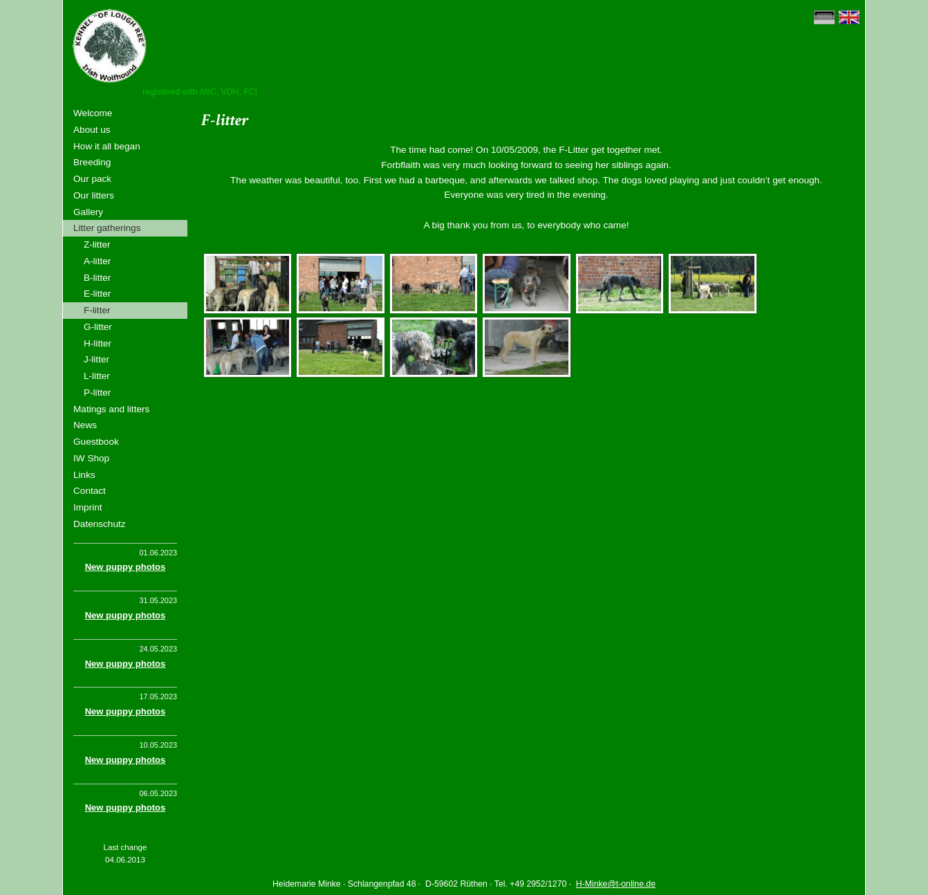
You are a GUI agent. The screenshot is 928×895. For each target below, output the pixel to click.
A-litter (97, 261)
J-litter (96, 359)
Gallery (88, 212)
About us (92, 129)
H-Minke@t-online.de (616, 884)
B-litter (97, 278)
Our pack (92, 179)
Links (84, 475)
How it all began (106, 146)
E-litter (97, 293)
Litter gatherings (106, 228)
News (85, 425)
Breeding (92, 162)
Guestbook (96, 441)
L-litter (97, 376)
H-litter (97, 343)
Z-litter (97, 244)
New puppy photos (125, 567)
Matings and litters (111, 409)
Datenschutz (99, 524)
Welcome (92, 113)
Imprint (87, 507)
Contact (89, 491)
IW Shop (91, 458)
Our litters (93, 195)
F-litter (97, 310)
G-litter (98, 327)
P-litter (97, 392)
